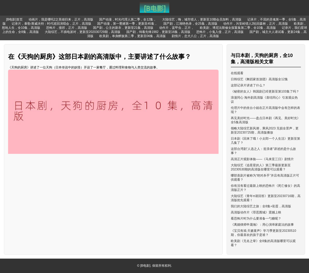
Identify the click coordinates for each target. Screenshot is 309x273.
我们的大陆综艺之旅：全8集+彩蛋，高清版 (261, 206)
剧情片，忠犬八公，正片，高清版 (195, 36)
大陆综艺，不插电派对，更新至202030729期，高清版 (82, 32)
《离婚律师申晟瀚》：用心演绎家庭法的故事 (262, 224)
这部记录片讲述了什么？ (248, 85)
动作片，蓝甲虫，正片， (176, 27)
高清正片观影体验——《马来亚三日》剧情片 (262, 159)
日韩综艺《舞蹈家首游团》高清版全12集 (259, 79)
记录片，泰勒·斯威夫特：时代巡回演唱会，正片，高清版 (51, 23)
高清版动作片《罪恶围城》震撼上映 (256, 212)
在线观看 (237, 73)
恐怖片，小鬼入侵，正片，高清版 (220, 32)
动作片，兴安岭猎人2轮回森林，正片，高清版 (255, 23)
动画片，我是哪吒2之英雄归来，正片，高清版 (61, 19)
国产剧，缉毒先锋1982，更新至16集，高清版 (158, 32)
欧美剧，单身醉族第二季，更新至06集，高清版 (132, 36)
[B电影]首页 (14, 19)
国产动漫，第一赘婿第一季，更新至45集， (127, 23)
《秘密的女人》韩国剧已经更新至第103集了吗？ (265, 91)
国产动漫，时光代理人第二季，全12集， (127, 19)
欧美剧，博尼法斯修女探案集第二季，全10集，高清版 (238, 27)
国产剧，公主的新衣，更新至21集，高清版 (123, 27)
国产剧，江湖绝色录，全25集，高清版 (190, 23)
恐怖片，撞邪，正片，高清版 (66, 27)
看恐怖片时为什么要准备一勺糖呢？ (256, 218)
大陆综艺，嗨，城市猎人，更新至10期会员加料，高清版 (201, 19)
